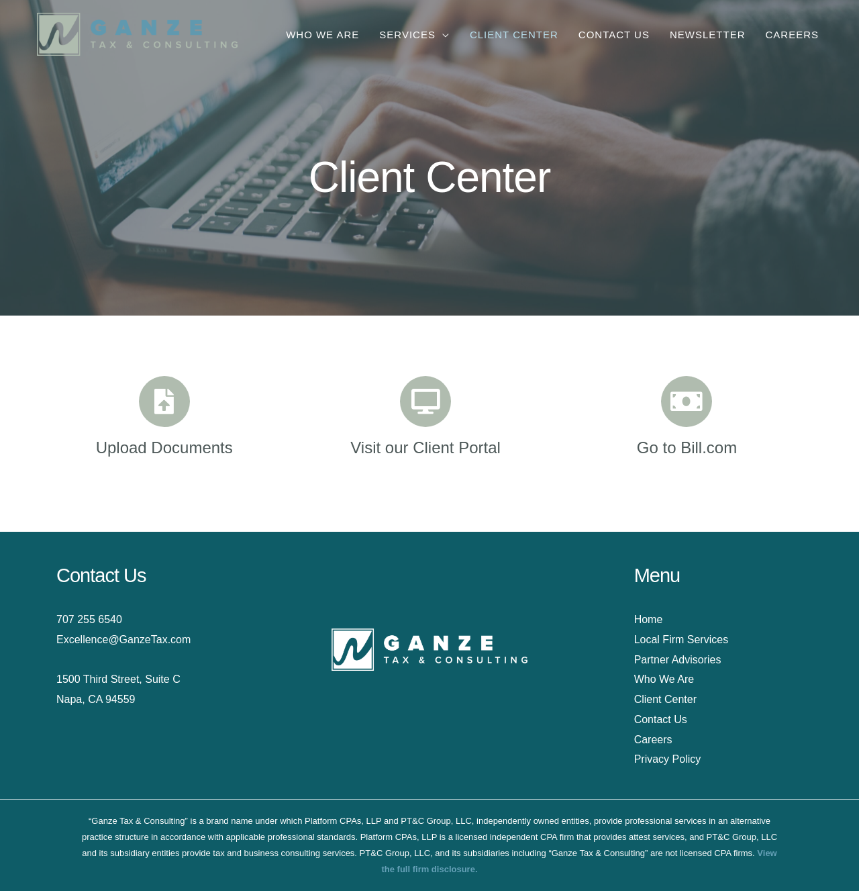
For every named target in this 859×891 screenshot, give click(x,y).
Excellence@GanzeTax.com (123, 639)
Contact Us (660, 719)
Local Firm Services (681, 639)
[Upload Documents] (164, 401)
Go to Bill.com (687, 447)
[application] (443, 34)
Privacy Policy (667, 759)
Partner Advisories (677, 659)
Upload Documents (164, 447)
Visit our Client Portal (425, 447)
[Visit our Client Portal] (425, 401)
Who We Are (664, 679)
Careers (653, 739)
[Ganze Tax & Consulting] (137, 33)
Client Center (665, 699)
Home (648, 619)
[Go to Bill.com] (686, 401)
